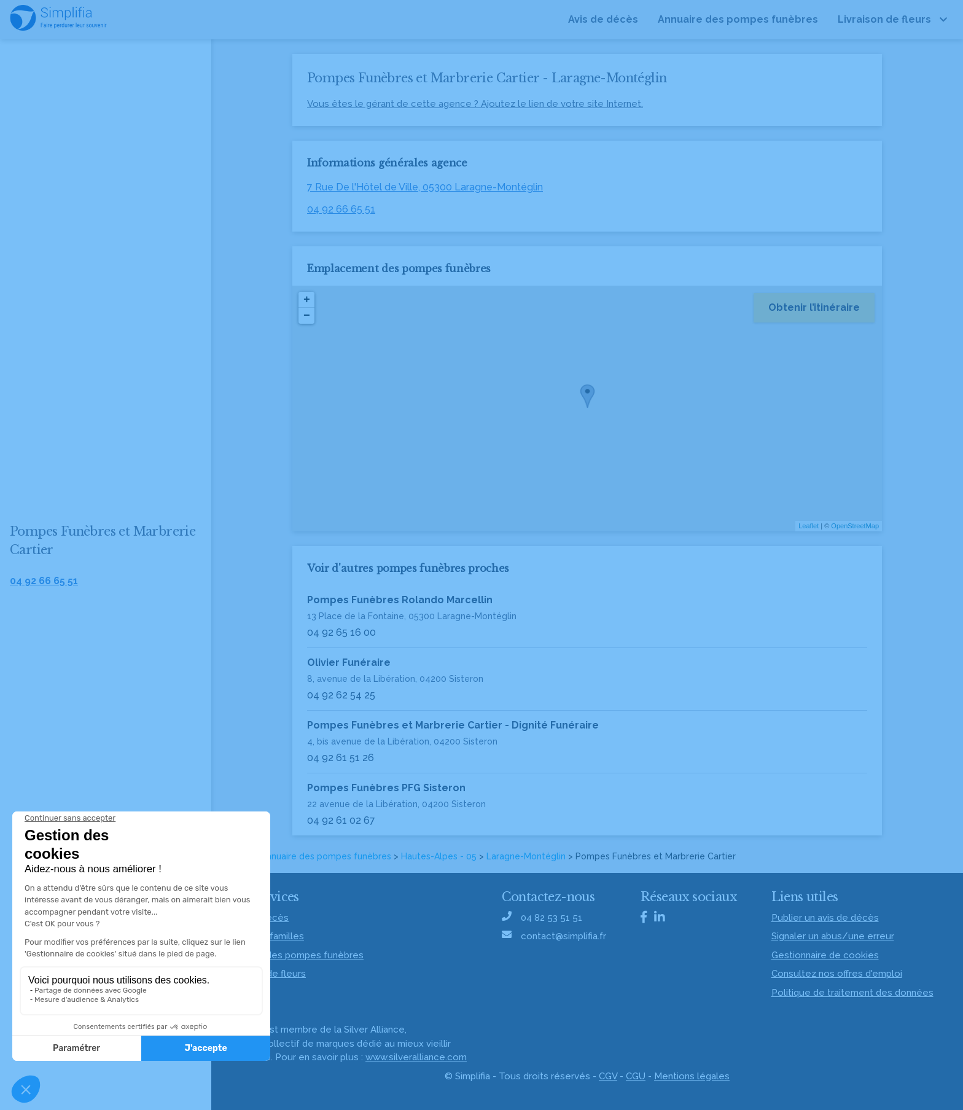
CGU (635, 1076)
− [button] (306, 315)
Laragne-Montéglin (526, 856)
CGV (608, 1076)
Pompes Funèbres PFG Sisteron (386, 788)
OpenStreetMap (855, 526)
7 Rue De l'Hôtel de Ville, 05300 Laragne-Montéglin (425, 187)
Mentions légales (692, 1076)
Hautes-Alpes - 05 (439, 856)
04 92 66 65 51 (341, 209)
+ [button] (306, 299)
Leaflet (808, 526)
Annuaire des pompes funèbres (326, 856)
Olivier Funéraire (349, 662)
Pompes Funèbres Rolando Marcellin (400, 600)
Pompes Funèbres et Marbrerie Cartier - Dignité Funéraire (453, 725)
